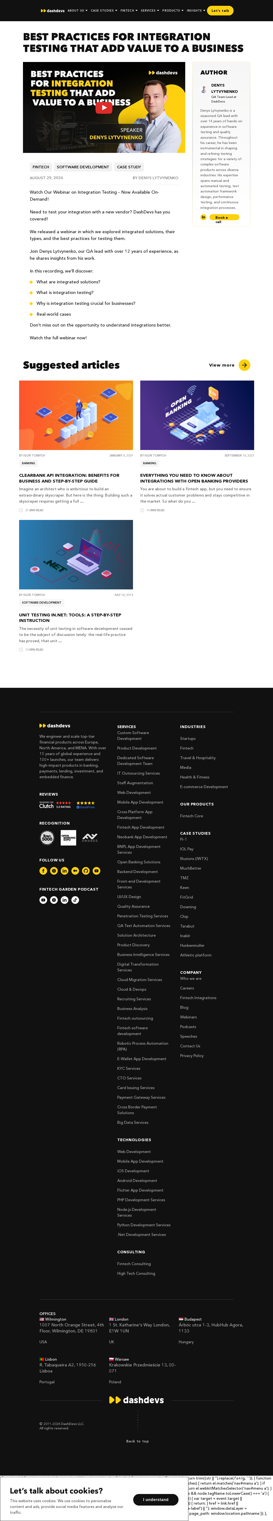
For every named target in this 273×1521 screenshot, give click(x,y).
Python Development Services (143, 1224)
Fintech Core (191, 815)
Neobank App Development (142, 836)
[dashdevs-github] (86, 871)
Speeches (188, 1036)
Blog (184, 1007)
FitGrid (186, 897)
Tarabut (187, 926)
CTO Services (129, 1078)
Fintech (186, 748)
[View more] (229, 365)
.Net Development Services (141, 1234)
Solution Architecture (136, 935)
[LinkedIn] (203, 217)
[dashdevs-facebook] (43, 871)
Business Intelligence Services (143, 954)
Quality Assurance (133, 906)
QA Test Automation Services (143, 925)
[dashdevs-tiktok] (75, 900)
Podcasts (188, 1026)
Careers (187, 988)
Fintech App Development (140, 827)
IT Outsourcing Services (138, 773)
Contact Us (190, 1046)
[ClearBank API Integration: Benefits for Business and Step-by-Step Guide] (76, 415)
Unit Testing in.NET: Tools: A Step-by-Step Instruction (70, 617)
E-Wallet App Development (141, 1058)
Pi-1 (183, 839)
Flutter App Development (140, 1190)
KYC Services (128, 1068)
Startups (188, 738)
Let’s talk (220, 10)
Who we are (190, 978)
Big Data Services (132, 1122)
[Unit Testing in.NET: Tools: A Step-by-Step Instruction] (76, 554)
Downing (188, 906)
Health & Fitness (194, 777)
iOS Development (133, 1170)
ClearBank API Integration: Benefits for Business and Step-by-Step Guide (69, 478)
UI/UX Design (129, 896)
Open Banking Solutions (138, 861)
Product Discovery (133, 944)
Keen (184, 887)
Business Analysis (132, 1008)
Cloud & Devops (131, 989)
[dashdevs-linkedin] (64, 871)
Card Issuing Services (136, 1087)
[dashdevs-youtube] (96, 871)
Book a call (221, 217)
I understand (156, 1500)
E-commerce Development (204, 786)
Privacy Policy (192, 1055)
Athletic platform (196, 955)
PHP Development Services (141, 1199)
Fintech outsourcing (135, 1018)
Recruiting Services (134, 998)
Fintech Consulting (134, 1263)
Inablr (185, 935)
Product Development (137, 748)
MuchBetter (190, 868)
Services (126, 726)
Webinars (188, 1017)
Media (185, 767)
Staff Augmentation (135, 782)
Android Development (137, 1180)
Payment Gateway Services (141, 1097)
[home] (52, 10)
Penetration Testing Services (142, 916)
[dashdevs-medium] (75, 871)
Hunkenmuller (192, 945)
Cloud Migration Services (139, 979)
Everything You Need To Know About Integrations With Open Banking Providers (194, 478)
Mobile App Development (140, 802)
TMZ (184, 877)
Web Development (134, 792)
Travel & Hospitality (198, 757)
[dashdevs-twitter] (54, 871)
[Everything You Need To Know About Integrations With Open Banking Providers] (197, 415)
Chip (184, 916)
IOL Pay (186, 848)
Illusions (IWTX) (194, 858)
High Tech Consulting (136, 1273)
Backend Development (137, 871)
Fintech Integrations (198, 997)
